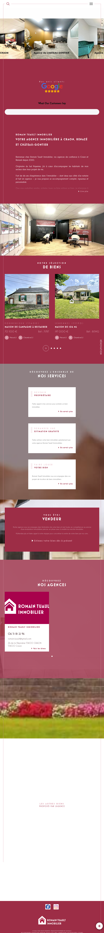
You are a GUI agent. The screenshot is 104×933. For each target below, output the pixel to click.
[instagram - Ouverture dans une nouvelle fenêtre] (56, 907)
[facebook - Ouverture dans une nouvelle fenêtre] (48, 907)
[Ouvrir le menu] (91, 4)
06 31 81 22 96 (16, 634)
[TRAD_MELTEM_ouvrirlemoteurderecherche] (8, 3)
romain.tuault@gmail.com (19, 639)
